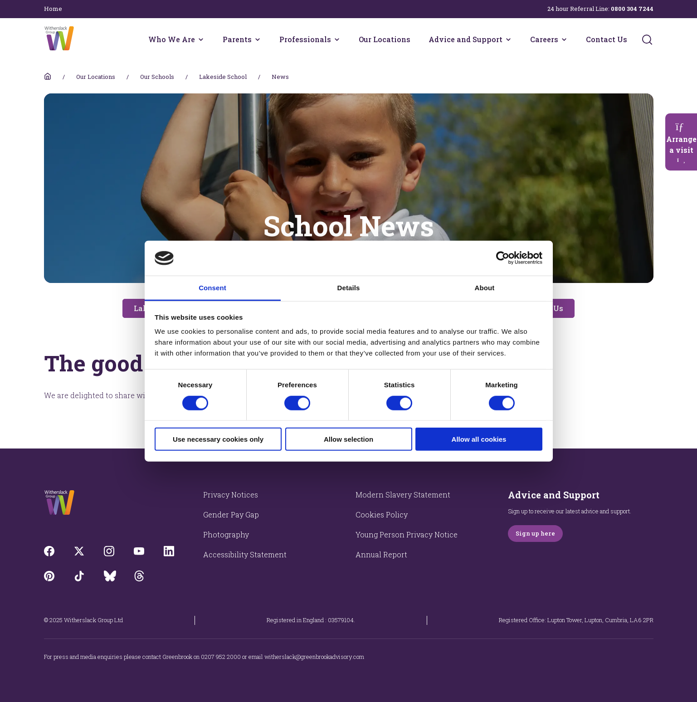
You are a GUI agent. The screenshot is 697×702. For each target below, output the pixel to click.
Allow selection (348, 439)
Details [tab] (348, 288)
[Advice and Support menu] (508, 39)
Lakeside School (223, 77)
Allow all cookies (479, 439)
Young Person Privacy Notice (407, 534)
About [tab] (485, 288)
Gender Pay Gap (231, 514)
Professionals (305, 39)
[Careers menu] (564, 39)
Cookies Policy (382, 514)
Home (53, 9)
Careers (544, 39)
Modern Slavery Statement (403, 494)
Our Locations (384, 39)
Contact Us (606, 39)
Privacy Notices (230, 494)
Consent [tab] (212, 288)
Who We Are (171, 39)
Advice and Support (465, 39)
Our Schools (157, 77)
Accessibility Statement (245, 554)
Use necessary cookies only (218, 439)
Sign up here (535, 533)
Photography (226, 534)
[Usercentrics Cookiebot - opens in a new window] (502, 258)
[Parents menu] (257, 39)
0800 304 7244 (632, 9)
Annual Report (381, 554)
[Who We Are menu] (201, 39)
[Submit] (647, 39)
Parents (237, 39)
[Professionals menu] (337, 39)
